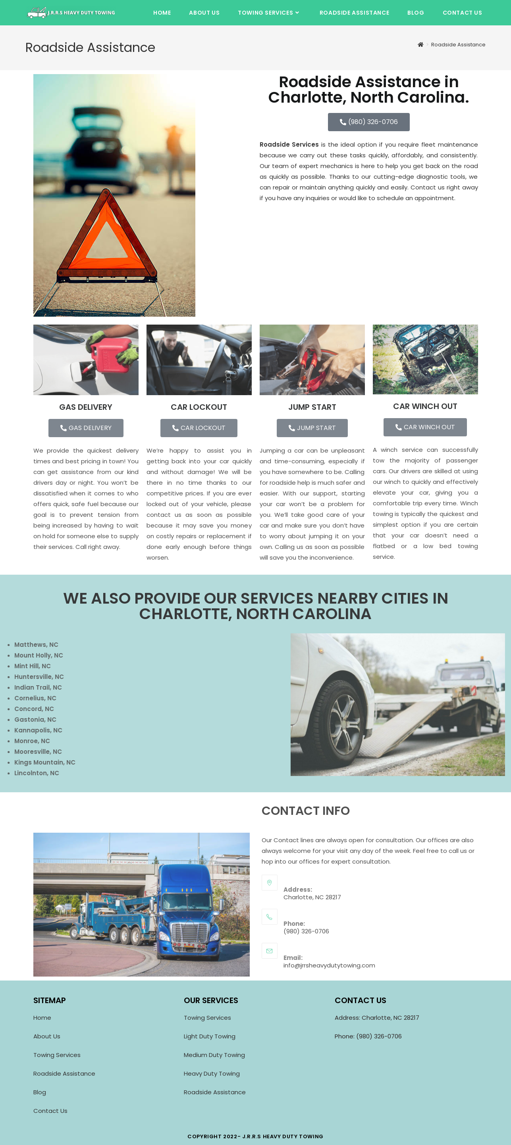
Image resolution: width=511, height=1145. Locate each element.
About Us (46, 1036)
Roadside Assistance (458, 44)
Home (42, 1017)
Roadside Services (289, 144)
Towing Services (57, 1055)
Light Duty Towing (210, 1036)
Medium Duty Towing (214, 1055)
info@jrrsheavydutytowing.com (329, 965)
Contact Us (50, 1111)
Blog (39, 1092)
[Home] (421, 44)
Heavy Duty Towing (212, 1073)
